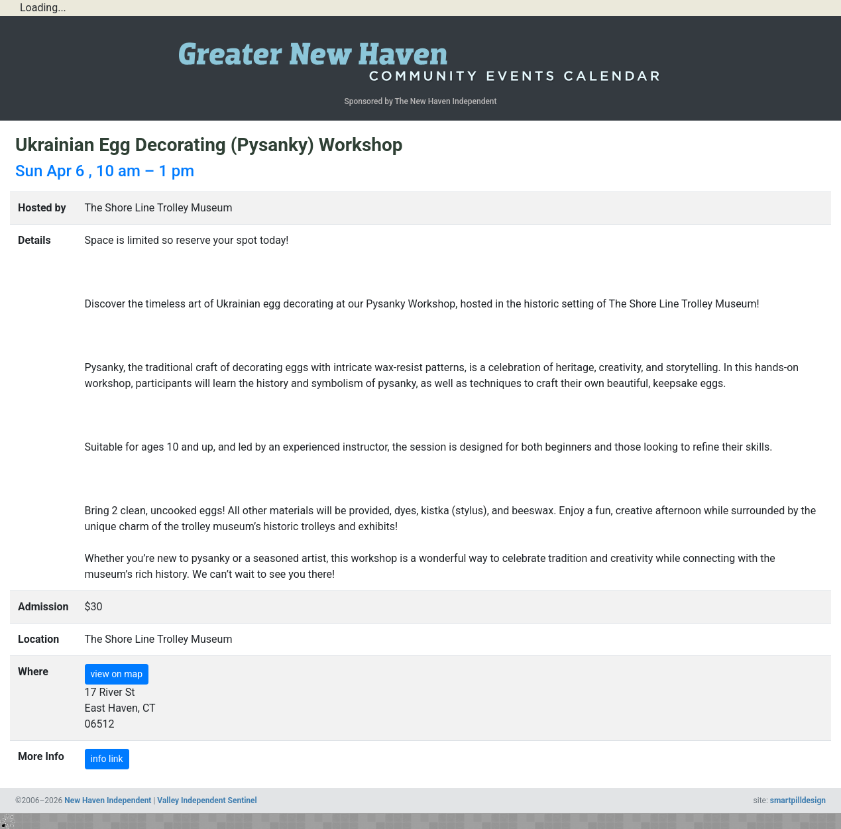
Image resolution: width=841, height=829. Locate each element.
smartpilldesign (798, 800)
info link (107, 758)
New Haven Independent (107, 800)
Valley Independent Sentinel (206, 800)
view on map (117, 674)
